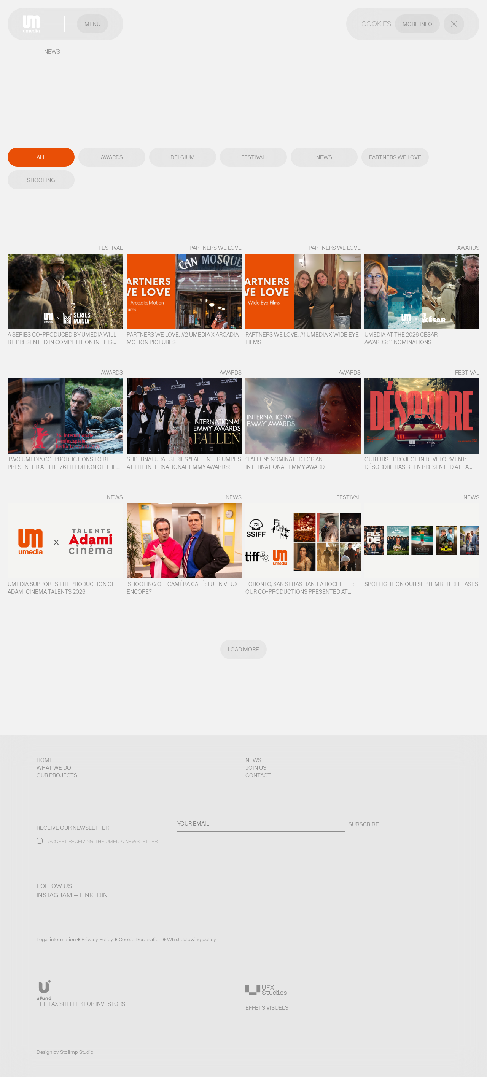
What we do (54, 767)
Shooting (41, 180)
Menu (92, 24)
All (41, 157)
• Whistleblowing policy (189, 939)
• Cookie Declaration (138, 939)
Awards (112, 157)
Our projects (57, 775)
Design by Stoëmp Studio (65, 1052)
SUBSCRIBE (364, 824)
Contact (258, 775)
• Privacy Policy (95, 939)
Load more (243, 649)
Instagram (54, 895)
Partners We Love (395, 157)
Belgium (182, 157)
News (324, 157)
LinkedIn (94, 895)
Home (45, 760)
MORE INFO (417, 24)
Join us (255, 767)
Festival (253, 157)
